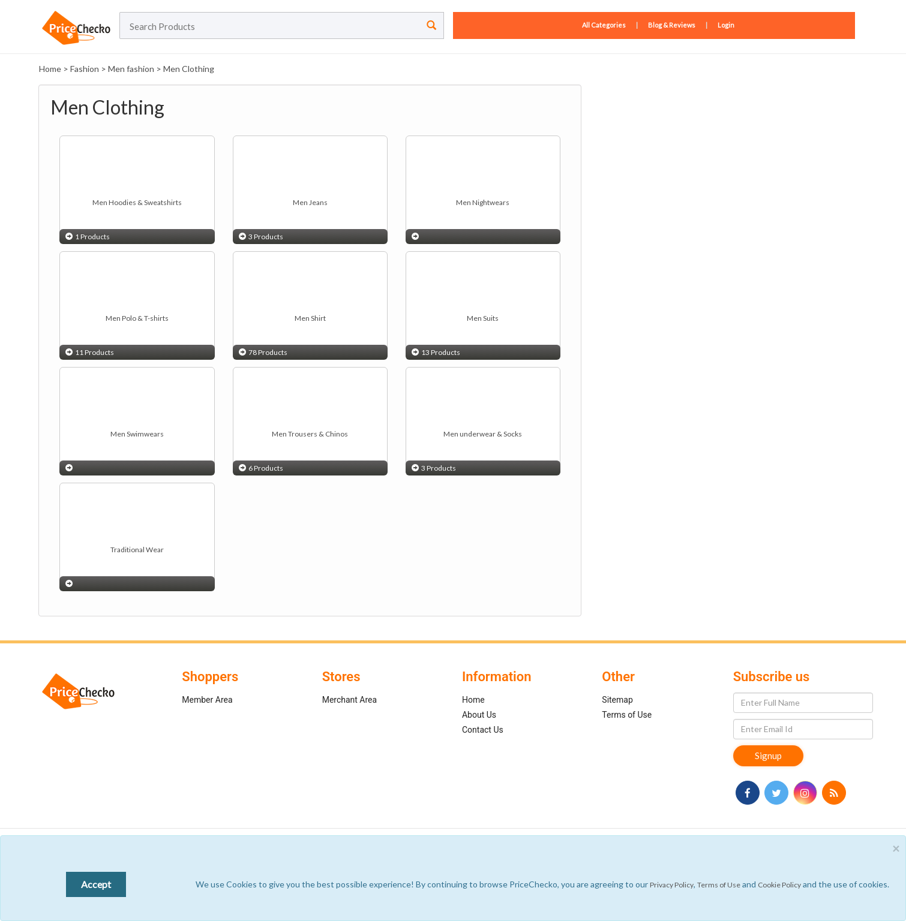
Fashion (84, 69)
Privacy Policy (672, 884)
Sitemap (617, 700)
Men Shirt (310, 318)
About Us (479, 715)
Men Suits (483, 318)
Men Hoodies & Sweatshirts (137, 202)
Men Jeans (310, 202)
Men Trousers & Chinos (310, 433)
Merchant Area (349, 700)
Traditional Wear (137, 549)
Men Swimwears (137, 433)
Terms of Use (627, 715)
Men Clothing (188, 69)
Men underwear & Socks (482, 433)
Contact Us (482, 730)
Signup (768, 755)
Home (50, 69)
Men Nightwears (482, 202)
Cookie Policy (779, 884)
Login (726, 25)
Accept (96, 884)
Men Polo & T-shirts (137, 318)
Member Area (207, 700)
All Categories (604, 25)
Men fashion (131, 69)
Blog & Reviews (671, 25)
